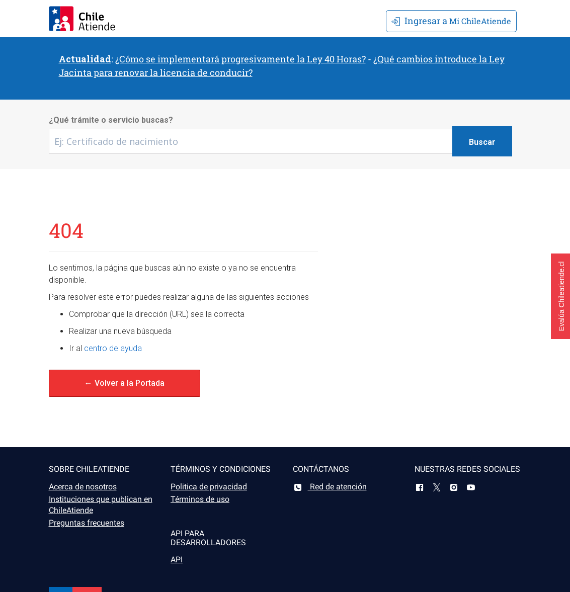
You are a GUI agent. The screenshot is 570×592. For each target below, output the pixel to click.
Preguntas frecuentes (86, 523)
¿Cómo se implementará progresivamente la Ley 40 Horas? (240, 59)
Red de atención (330, 486)
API (177, 559)
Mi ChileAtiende (451, 21)
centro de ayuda (113, 348)
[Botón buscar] (482, 141)
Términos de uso (200, 499)
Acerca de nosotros (83, 486)
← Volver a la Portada (125, 383)
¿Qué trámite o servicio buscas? (111, 120)
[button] (560, 296)
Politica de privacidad (209, 486)
